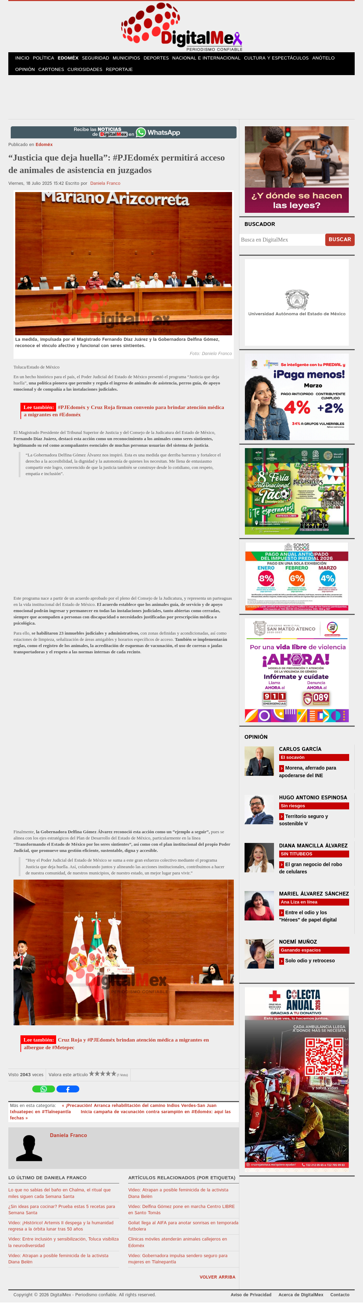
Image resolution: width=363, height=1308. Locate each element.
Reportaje (124, 74)
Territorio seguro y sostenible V (303, 825)
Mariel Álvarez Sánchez (314, 899)
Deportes (166, 59)
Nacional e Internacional (217, 59)
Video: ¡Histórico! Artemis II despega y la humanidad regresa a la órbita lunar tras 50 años (61, 1231)
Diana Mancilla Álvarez (313, 851)
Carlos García (300, 755)
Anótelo (333, 59)
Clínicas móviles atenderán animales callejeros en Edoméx (177, 1248)
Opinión (26, 74)
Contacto (339, 1300)
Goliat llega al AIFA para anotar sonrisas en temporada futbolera (183, 1231)
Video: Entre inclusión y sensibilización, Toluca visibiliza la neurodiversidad (63, 1248)
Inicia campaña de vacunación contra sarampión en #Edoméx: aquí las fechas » (120, 1120)
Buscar (340, 245)
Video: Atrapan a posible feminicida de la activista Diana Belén (58, 1264)
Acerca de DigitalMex (300, 1300)
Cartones (54, 74)
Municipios (135, 59)
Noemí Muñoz (298, 947)
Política (47, 59)
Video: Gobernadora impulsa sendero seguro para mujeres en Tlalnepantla (178, 1264)
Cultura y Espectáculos (286, 59)
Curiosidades (89, 74)
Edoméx (73, 59)
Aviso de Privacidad (251, 1300)
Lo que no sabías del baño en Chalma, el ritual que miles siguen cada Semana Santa (59, 1198)
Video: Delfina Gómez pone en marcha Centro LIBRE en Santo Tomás (181, 1215)
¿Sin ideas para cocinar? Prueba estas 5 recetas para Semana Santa (61, 1215)
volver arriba (218, 1283)
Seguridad (102, 59)
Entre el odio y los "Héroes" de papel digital (308, 921)
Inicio (23, 59)
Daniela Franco (105, 189)
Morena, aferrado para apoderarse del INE (307, 777)
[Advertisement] (181, 101)
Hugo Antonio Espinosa (313, 803)
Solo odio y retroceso (309, 966)
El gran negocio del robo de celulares (310, 873)
